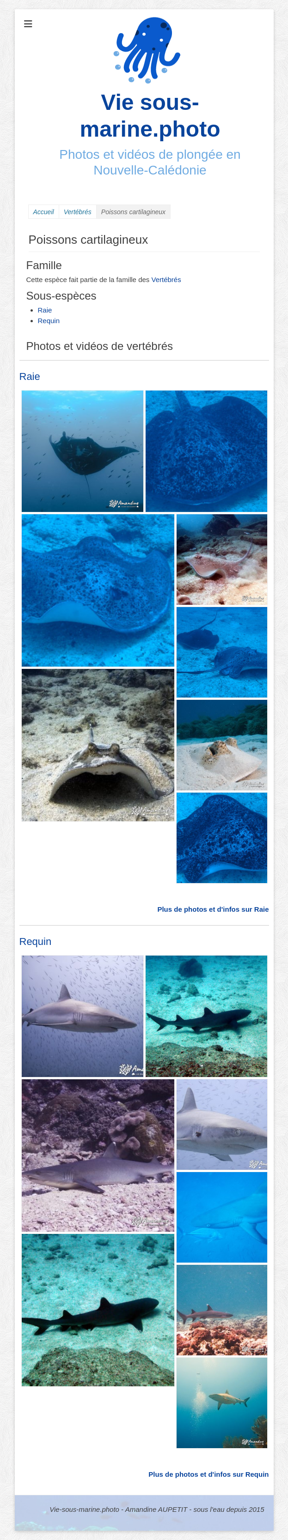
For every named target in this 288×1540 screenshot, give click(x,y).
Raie (45, 310)
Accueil (43, 212)
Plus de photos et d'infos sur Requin (208, 1474)
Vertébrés (78, 212)
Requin (49, 321)
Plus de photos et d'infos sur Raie (213, 909)
